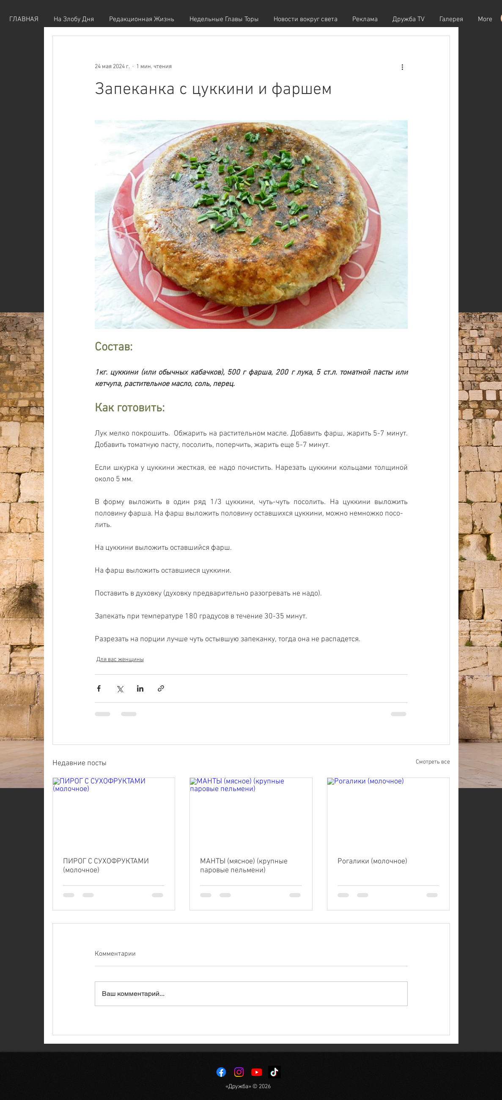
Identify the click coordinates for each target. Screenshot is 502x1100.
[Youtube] (256, 1072)
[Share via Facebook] (99, 688)
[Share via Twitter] (119, 688)
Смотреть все (433, 762)
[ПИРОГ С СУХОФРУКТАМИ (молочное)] (114, 812)
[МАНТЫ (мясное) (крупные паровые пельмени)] (251, 812)
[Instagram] (239, 1072)
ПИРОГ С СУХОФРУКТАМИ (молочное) (106, 866)
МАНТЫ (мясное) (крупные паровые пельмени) (244, 866)
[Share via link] (161, 688)
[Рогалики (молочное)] (388, 812)
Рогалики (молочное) (372, 861)
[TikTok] (274, 1072)
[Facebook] (221, 1072)
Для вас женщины (120, 659)
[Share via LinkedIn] (140, 688)
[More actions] (403, 66)
